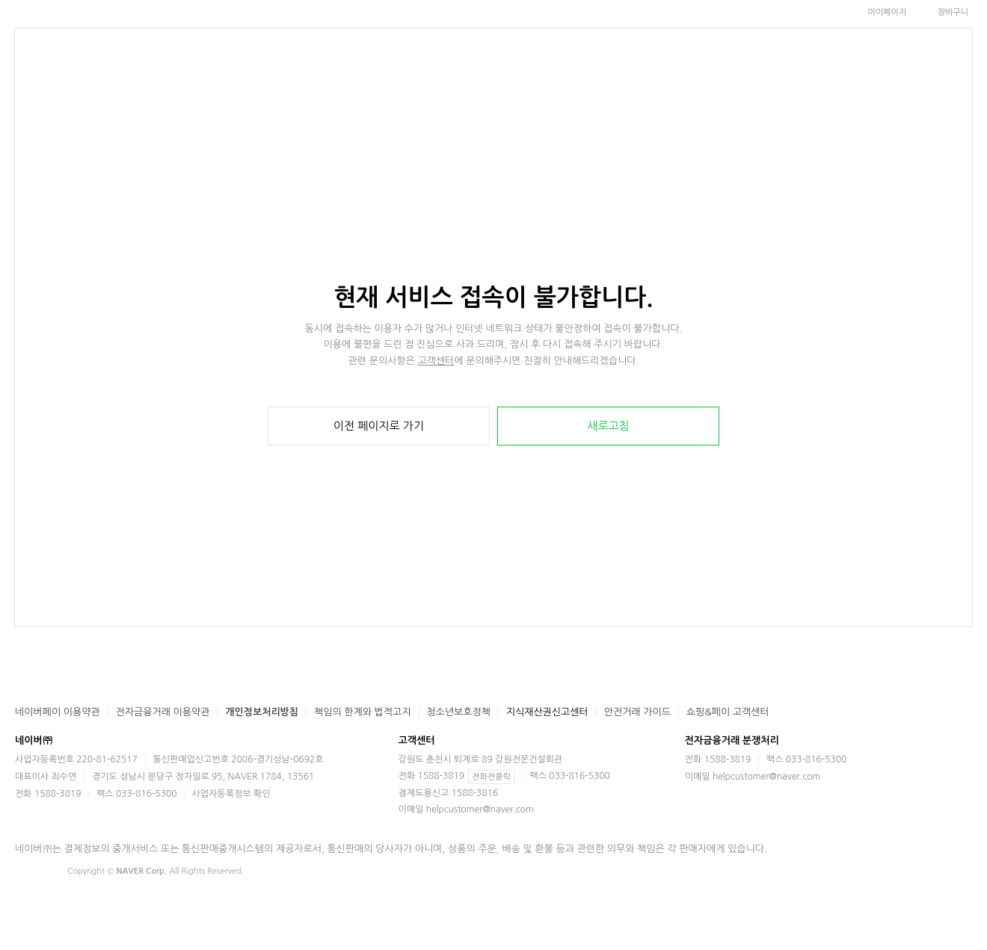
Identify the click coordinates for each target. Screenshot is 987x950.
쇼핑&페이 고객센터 (727, 712)
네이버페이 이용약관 (57, 712)
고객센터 (435, 360)
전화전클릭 (491, 777)
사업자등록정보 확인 (231, 793)
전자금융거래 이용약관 (163, 712)
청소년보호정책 (458, 712)
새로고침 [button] (608, 425)
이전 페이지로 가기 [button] (378, 425)
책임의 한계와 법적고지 (362, 712)
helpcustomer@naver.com (480, 809)
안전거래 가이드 (637, 712)
